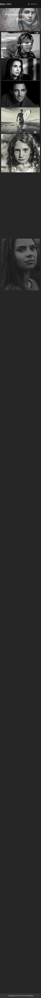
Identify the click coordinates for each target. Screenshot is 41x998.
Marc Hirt (5, 4)
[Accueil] (10, 25)
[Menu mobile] (32, 4)
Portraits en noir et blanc (22, 25)
